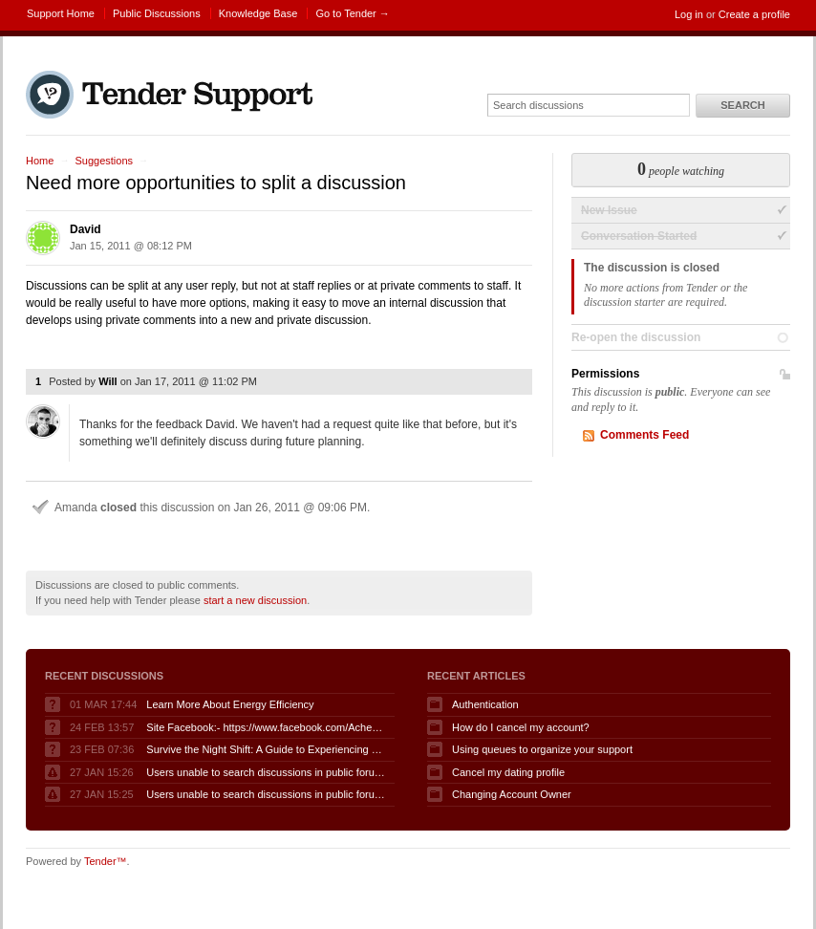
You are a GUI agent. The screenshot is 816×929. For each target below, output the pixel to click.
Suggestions (104, 160)
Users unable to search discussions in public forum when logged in (265, 772)
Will (107, 381)
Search (742, 105)
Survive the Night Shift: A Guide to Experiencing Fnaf (265, 749)
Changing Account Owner (511, 794)
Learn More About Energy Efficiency (229, 704)
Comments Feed (644, 435)
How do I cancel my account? (521, 727)
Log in (689, 14)
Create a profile (754, 14)
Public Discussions (157, 13)
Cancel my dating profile (508, 772)
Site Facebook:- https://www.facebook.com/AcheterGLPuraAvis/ (265, 727)
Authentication (485, 704)
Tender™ (105, 861)
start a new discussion (255, 600)
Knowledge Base (258, 13)
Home (40, 160)
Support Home (61, 13)
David (85, 229)
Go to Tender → (352, 13)
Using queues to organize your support (542, 749)
